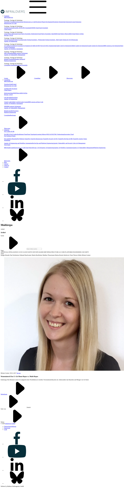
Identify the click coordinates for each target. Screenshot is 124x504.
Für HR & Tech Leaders (10, 134)
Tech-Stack (7, 144)
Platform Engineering (10, 60)
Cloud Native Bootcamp (10, 34)
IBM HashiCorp (8, 17)
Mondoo (6, 111)
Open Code (40, 102)
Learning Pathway (41, 134)
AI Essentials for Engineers (23, 45)
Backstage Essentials (21, 65)
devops (19, 373)
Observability (19, 93)
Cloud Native (7, 29)
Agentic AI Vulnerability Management (14, 54)
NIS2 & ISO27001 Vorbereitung (55, 134)
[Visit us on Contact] (6, 167)
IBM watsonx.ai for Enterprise (112, 45)
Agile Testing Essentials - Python (33, 39)
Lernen (19, 78)
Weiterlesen (17, 394)
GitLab (6, 97)
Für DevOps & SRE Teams (69, 139)
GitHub (10, 97)
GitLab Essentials (9, 39)
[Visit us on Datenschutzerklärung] (10, 426)
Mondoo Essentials (9, 59)
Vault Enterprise (67, 22)
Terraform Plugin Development (44, 22)
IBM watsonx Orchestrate (21, 53)
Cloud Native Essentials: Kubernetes (27, 34)
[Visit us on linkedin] (17, 207)
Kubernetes (7, 93)
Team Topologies (32, 134)
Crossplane (7, 115)
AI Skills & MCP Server (37, 45)
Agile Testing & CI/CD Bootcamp (68, 39)
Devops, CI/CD (8, 94)
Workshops (7, 140)
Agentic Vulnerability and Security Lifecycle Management (69, 143)
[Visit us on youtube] (17, 194)
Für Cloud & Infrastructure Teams (37, 139)
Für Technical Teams (9, 136)
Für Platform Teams (22, 139)
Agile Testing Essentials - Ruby (50, 39)
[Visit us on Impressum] (7, 428)
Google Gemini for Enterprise (95, 45)
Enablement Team (22, 134)
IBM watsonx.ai (32, 102)
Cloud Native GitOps (78, 34)
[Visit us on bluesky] (17, 221)
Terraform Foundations (10, 22)
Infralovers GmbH (10, 423)
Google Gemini (24, 102)
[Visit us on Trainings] (6, 16)
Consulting (50, 78)
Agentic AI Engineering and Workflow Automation (18, 143)
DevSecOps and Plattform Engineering (42, 143)
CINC (10, 88)
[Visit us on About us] (6, 165)
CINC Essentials (26, 28)
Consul (14, 84)
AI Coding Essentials (10, 45)
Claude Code (7, 102)
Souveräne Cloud (69, 134)
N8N (5, 106)
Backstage (13, 115)
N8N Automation (9, 53)
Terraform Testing (58, 22)
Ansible (6, 88)
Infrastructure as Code (19, 147)
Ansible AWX (18, 28)
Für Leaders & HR (9, 131)
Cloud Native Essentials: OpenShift (47, 34)
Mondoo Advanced (20, 59)
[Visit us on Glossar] (6, 164)
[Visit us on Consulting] (7, 80)
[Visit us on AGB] (5, 429)
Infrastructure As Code (10, 23)
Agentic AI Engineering (10, 41)
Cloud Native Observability (64, 34)
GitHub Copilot (15, 102)
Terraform (7, 84)
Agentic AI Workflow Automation (13, 49)
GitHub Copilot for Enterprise (79, 45)
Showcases (83, 78)
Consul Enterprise (76, 22)
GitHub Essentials (19, 39)
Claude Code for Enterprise (63, 45)
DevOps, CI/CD (8, 35)
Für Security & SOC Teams (54, 139)
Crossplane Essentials (10, 65)
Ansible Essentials (9, 28)
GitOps (25, 93)
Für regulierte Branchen (10, 139)
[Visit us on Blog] (5, 162)
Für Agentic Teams (82, 139)
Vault (11, 84)
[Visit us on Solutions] (6, 130)
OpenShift (13, 93)
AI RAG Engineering (50, 45)
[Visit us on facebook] (17, 181)
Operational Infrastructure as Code (26, 22)
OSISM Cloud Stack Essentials (39, 28)
